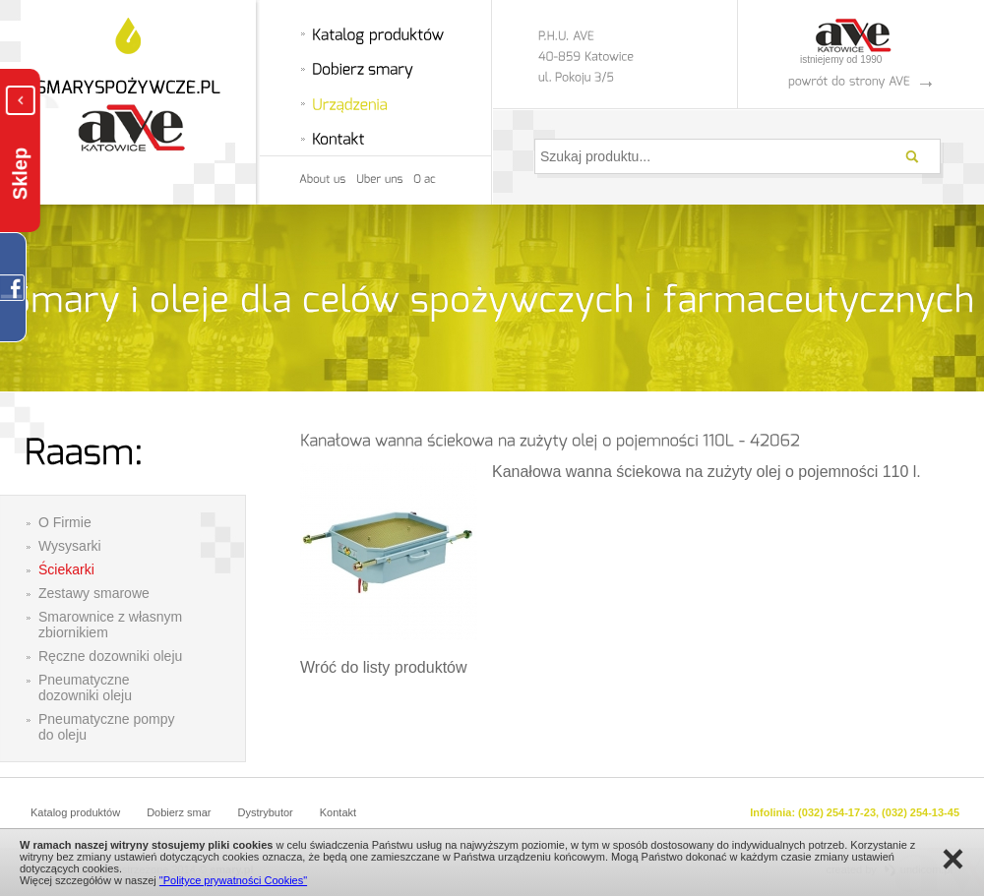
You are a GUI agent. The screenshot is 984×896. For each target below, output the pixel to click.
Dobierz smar (179, 812)
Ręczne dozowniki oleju (110, 656)
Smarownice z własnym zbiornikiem (110, 624)
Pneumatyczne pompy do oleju (106, 727)
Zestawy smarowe (94, 593)
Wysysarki (69, 546)
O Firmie (65, 522)
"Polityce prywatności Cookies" (233, 880)
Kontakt (338, 812)
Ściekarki (66, 569)
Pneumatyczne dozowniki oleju (85, 687)
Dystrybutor (265, 812)
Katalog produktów (75, 812)
